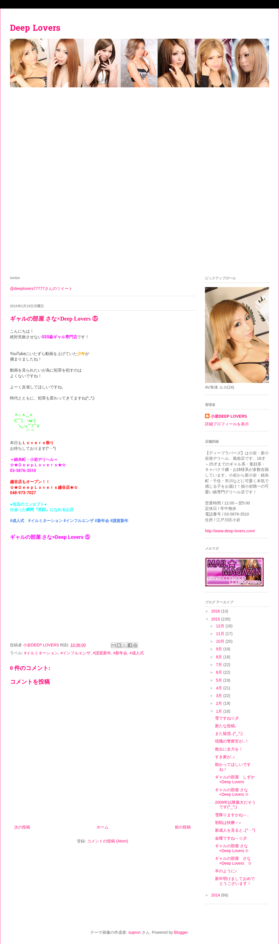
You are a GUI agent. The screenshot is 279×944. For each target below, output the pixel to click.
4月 (219, 688)
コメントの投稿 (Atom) (107, 841)
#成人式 (17, 520)
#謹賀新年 (119, 520)
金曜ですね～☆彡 (231, 838)
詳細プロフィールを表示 (227, 424)
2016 (216, 611)
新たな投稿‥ (226, 726)
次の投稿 (22, 827)
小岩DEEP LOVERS (229, 416)
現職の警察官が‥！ (232, 741)
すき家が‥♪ (225, 757)
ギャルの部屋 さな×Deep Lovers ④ (231, 848)
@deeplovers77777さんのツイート (41, 288)
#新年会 (102, 520)
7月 (219, 664)
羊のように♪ (226, 871)
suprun (134, 932)
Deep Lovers (35, 28)
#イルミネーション (45, 520)
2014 (216, 895)
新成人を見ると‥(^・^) (235, 830)
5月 (219, 680)
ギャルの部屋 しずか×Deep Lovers (235, 779)
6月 (219, 672)
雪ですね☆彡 (227, 718)
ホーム (102, 827)
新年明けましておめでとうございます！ (235, 881)
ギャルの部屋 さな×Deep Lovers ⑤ (231, 792)
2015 (216, 619)
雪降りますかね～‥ (232, 815)
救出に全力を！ (229, 749)
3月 (219, 695)
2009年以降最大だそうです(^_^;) (235, 804)
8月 (219, 657)
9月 (219, 649)
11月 (220, 633)
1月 (219, 711)
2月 (219, 703)
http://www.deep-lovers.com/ (230, 531)
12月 (220, 626)
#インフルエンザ (78, 520)
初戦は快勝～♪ (228, 822)
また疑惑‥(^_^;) (229, 733)
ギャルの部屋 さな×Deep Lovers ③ (233, 860)
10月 (220, 641)
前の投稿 (183, 827)
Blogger (180, 932)
